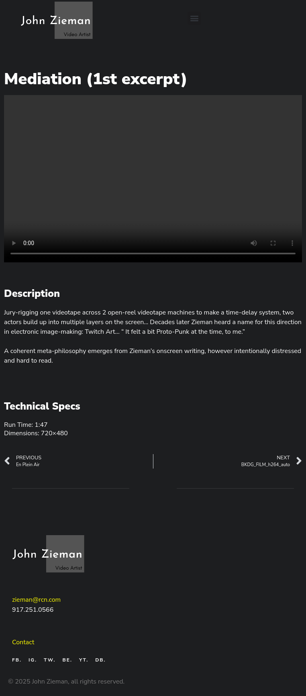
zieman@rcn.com (36, 599)
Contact (23, 642)
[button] (194, 18)
